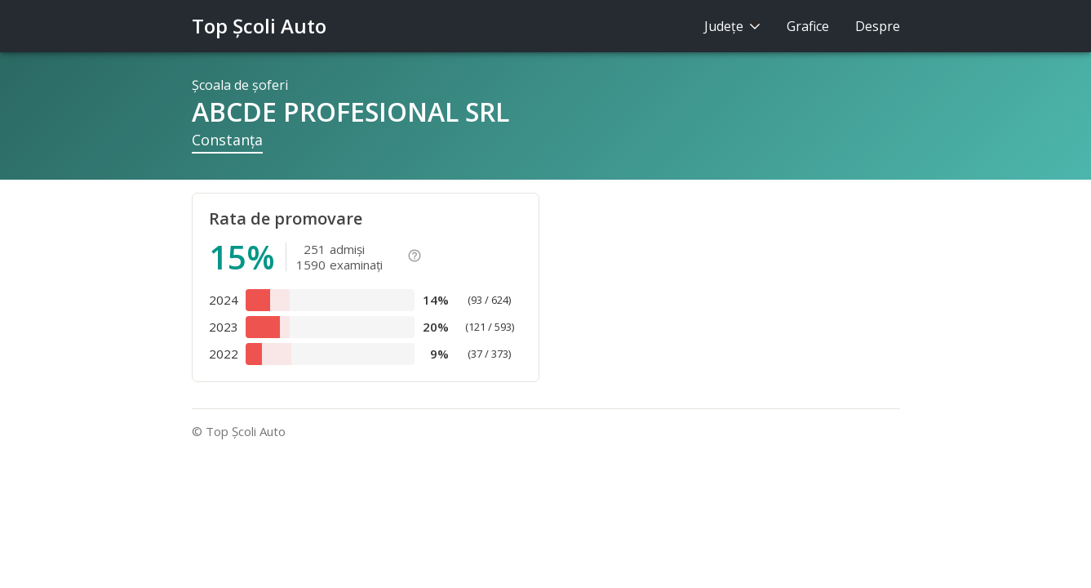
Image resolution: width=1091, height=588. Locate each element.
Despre (877, 26)
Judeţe (732, 26)
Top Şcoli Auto (259, 25)
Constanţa (227, 139)
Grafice (808, 26)
